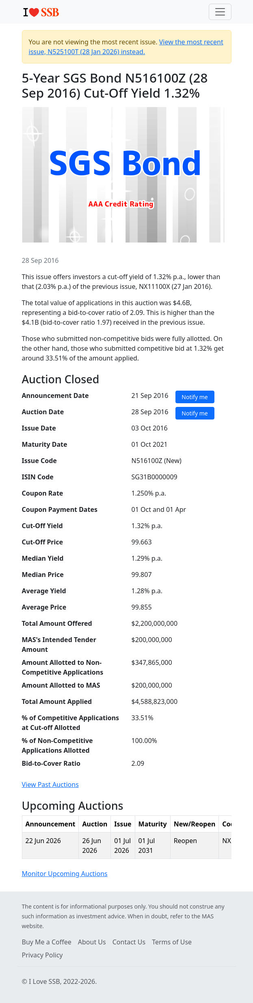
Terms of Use (172, 941)
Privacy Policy (42, 955)
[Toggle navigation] (220, 12)
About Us (92, 941)
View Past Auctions (50, 784)
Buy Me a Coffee (46, 941)
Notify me (195, 397)
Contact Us (128, 941)
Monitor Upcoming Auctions (65, 873)
